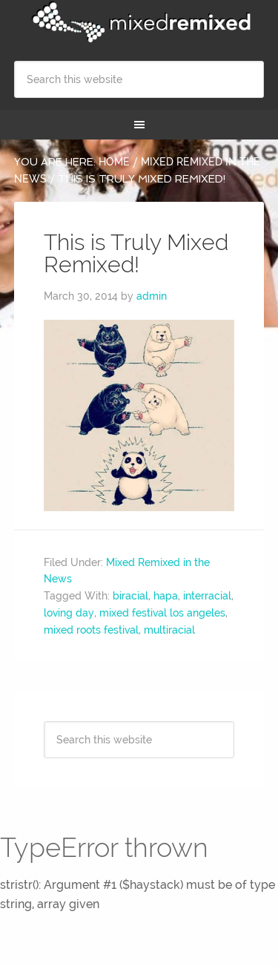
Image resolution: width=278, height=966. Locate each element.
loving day (69, 613)
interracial (207, 596)
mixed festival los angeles (162, 613)
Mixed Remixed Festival (139, 22)
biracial (130, 596)
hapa (165, 596)
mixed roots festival (91, 630)
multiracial (169, 630)
